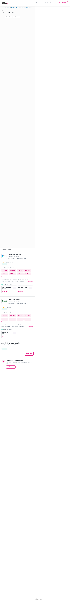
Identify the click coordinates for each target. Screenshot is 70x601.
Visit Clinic (29, 353)
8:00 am (27, 270)
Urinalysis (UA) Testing (27, 7)
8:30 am (12, 274)
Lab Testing (7, 7)
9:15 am (20, 319)
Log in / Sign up (62, 2)
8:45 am (20, 274)
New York (18, 7)
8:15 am (5, 274)
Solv (3, 7)
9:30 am (27, 319)
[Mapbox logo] (38, 599)
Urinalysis (13, 7)
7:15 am (5, 270)
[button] (37, 322)
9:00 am (27, 274)
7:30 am (12, 270)
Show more (31, 281)
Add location (10, 367)
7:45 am (20, 270)
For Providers (48, 3)
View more (4, 276)
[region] (52, 303)
